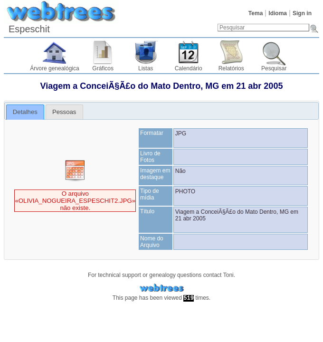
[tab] (25, 112)
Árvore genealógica (54, 68)
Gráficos (103, 68)
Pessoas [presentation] (64, 111)
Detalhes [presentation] (25, 111)
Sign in (302, 13)
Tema (255, 13)
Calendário (188, 68)
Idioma (277, 13)
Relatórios (231, 68)
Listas (145, 68)
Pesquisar (273, 68)
